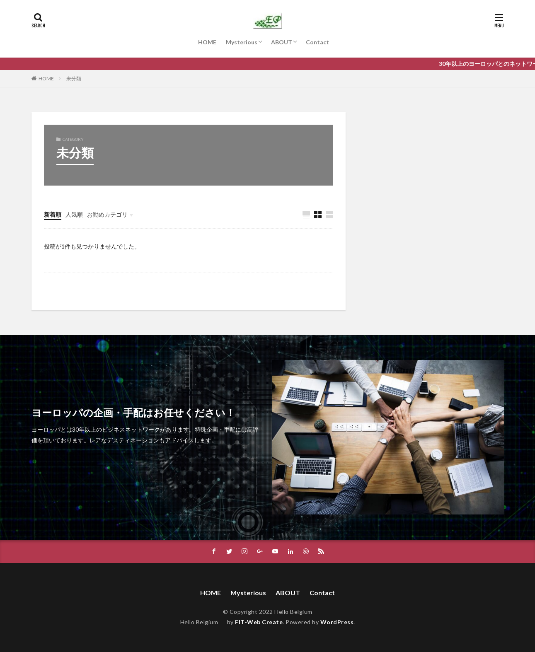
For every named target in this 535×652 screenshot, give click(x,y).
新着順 (52, 214)
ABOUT (281, 42)
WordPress (337, 621)
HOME (207, 42)
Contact (317, 42)
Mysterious (241, 42)
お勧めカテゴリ (107, 214)
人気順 (74, 214)
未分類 (73, 78)
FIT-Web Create (259, 621)
